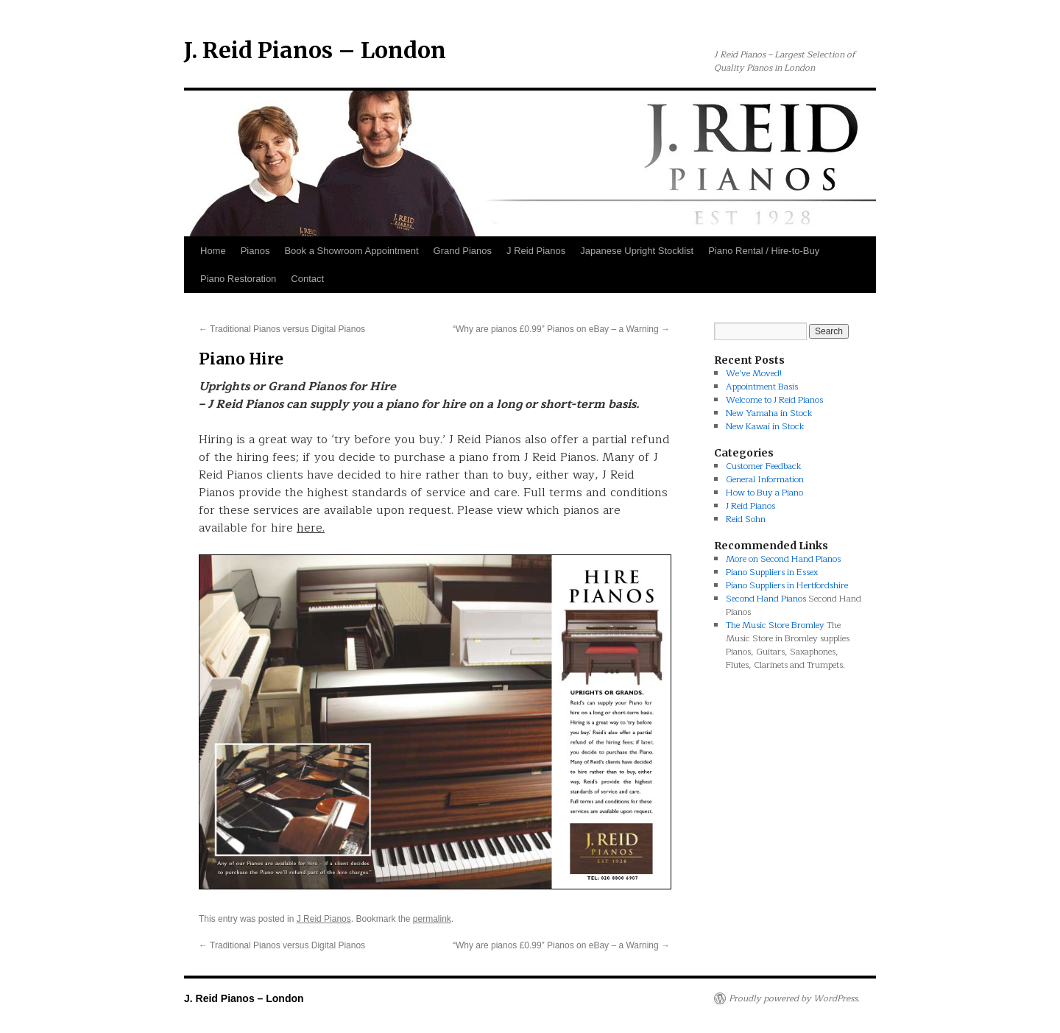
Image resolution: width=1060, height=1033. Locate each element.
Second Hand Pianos (766, 598)
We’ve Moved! (754, 373)
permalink (432, 919)
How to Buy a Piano (764, 492)
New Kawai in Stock (765, 426)
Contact (307, 278)
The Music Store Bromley (775, 625)
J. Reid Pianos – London (315, 50)
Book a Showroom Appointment (351, 250)
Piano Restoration (238, 278)
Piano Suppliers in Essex (772, 572)
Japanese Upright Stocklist (636, 250)
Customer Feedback (764, 466)
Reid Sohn (746, 519)
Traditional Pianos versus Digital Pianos (282, 329)
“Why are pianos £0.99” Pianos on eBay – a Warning (561, 329)
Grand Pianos (463, 250)
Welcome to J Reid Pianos (774, 399)
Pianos (255, 250)
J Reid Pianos (535, 250)
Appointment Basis (762, 386)
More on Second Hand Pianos (783, 558)
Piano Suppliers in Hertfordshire (787, 585)
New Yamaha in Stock (769, 413)
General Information (765, 479)
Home (213, 250)
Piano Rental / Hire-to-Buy (763, 250)
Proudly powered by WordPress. (794, 998)
